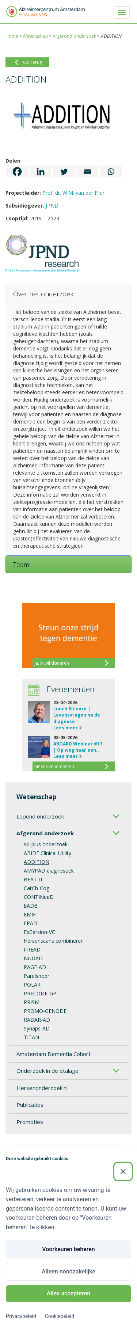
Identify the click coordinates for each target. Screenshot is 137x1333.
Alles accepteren (68, 1293)
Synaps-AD (37, 1028)
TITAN (31, 1037)
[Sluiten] (123, 1171)
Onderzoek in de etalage (47, 1070)
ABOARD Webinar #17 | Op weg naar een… (77, 747)
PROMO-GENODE (45, 1010)
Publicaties (29, 1104)
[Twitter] (64, 172)
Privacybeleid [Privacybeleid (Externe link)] (21, 1316)
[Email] (87, 172)
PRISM (31, 1002)
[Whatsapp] (111, 172)
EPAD (30, 923)
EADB (31, 905)
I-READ (32, 949)
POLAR (32, 984)
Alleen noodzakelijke (68, 1271)
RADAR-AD (37, 1019)
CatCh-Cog (36, 888)
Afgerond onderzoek (74, 36)
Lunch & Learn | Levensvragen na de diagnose (76, 715)
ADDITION (36, 861)
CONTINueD (39, 896)
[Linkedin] (41, 172)
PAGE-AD (35, 967)
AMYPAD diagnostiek (49, 870)
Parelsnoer (36, 975)
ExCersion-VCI (40, 931)
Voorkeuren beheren (68, 1249)
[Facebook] (17, 172)
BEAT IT (33, 879)
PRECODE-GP (40, 993)
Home (11, 36)
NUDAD (33, 958)
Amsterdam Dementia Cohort (53, 1053)
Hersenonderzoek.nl (42, 1087)
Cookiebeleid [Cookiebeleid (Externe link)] (59, 1316)
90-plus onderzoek (46, 844)
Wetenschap (35, 36)
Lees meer (65, 728)
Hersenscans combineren (54, 940)
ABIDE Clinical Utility (47, 853)
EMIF (30, 914)
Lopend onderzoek (40, 816)
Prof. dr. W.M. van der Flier (73, 192)
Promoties (29, 1121)
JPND (52, 205)
